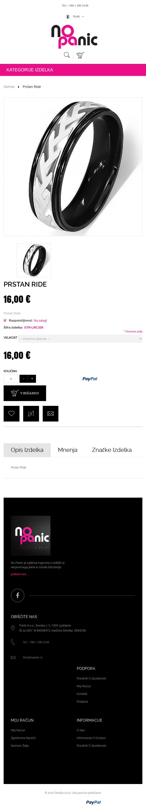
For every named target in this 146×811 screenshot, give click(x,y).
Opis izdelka (27, 450)
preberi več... (19, 574)
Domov (9, 87)
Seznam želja (20, 745)
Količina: (11, 371)
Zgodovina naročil (23, 738)
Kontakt (82, 694)
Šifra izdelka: (13, 327)
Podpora (82, 701)
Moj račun (84, 686)
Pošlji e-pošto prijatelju (50, 414)
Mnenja (67, 450)
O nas (81, 730)
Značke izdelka (112, 450)
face (17, 595)
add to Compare (31, 414)
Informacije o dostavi (91, 738)
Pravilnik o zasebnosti (91, 678)
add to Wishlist (11, 414)
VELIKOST (11, 337)
